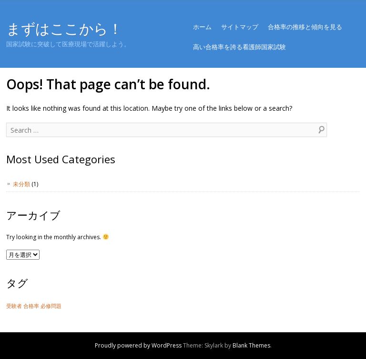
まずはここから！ (64, 28)
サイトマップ (239, 26)
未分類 (21, 184)
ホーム (202, 26)
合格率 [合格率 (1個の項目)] (31, 306)
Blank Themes (251, 345)
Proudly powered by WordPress (138, 345)
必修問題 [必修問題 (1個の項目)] (51, 306)
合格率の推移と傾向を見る (305, 26)
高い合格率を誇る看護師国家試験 (239, 46)
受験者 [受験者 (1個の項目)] (14, 306)
